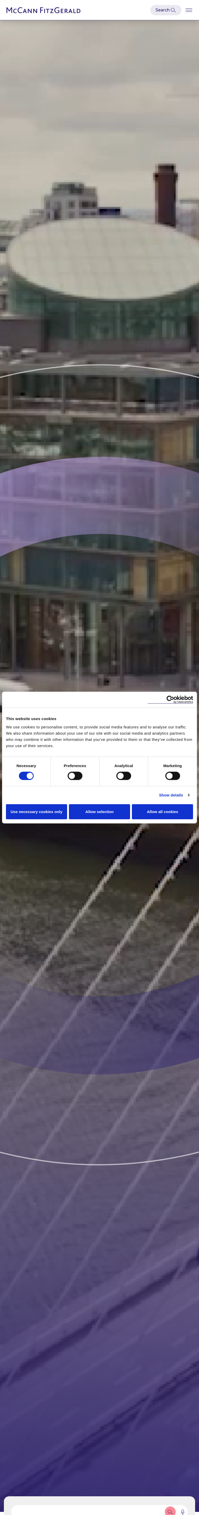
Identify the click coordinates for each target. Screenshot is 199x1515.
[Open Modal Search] (165, 10)
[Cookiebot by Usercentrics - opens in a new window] (170, 700)
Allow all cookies (162, 811)
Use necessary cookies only (36, 811)
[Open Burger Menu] (189, 10)
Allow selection (99, 811)
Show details (171, 795)
